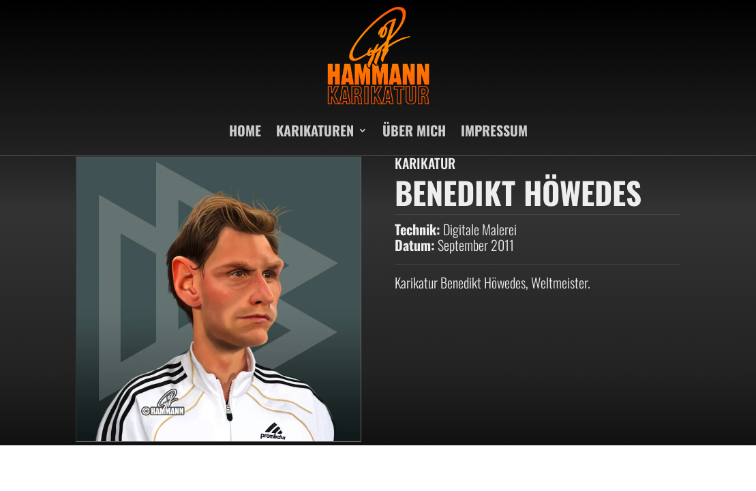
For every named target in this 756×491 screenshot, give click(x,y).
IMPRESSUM (494, 130)
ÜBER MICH (414, 130)
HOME (245, 130)
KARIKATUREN (315, 130)
